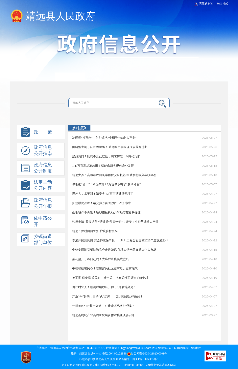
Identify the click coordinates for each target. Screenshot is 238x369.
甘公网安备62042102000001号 (147, 353)
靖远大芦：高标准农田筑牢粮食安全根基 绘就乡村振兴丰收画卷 (114, 175)
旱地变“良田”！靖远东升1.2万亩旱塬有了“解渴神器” (106, 184)
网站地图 (196, 348)
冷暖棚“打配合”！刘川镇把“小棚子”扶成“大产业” (104, 137)
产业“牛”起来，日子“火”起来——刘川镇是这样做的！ (107, 296)
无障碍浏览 (204, 3)
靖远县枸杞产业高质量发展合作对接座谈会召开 (103, 315)
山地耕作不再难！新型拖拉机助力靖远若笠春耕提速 (106, 212)
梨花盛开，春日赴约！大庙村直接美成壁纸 (100, 259)
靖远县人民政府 (60, 16)
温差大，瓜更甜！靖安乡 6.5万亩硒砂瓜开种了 (102, 193)
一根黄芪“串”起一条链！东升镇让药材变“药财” (103, 305)
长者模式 (222, 3)
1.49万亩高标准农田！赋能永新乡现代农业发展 (103, 165)
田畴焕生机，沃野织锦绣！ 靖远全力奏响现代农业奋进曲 (109, 147)
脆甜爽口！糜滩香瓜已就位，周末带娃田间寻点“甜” (106, 156)
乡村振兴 (79, 128)
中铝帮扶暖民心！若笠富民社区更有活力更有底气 (105, 268)
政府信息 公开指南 (36, 151)
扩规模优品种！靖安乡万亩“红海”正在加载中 (101, 203)
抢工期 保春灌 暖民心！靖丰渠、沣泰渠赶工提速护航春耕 (110, 277)
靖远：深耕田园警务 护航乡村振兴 (95, 231)
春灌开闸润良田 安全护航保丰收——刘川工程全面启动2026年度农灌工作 (120, 240)
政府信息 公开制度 (36, 168)
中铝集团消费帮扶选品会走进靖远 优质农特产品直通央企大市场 (114, 249)
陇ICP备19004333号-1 (145, 359)
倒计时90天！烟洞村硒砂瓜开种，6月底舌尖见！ (104, 287)
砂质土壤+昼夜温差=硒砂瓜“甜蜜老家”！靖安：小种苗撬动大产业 (115, 221)
